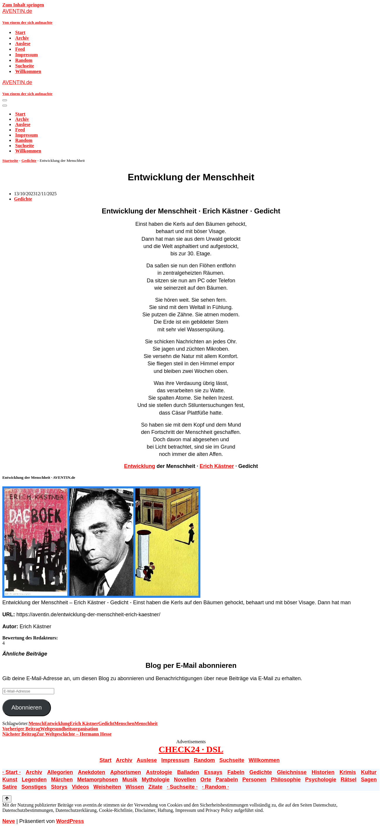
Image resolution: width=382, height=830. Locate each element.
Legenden (34, 780)
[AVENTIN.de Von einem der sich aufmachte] (191, 16)
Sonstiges (34, 787)
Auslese (22, 43)
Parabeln (227, 780)
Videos (80, 787)
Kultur (368, 772)
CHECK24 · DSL (191, 749)
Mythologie (156, 780)
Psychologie (320, 780)
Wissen (135, 787)
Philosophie (286, 780)
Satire (9, 787)
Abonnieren (26, 707)
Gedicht (106, 723)
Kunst (9, 780)
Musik (129, 780)
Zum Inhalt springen (23, 4)
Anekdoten (91, 772)
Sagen (369, 780)
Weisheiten (107, 787)
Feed (20, 49)
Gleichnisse (292, 772)
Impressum (26, 54)
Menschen (124, 723)
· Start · (11, 772)
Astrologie (159, 772)
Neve (8, 821)
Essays (213, 772)
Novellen (185, 780)
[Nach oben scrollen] (6, 798)
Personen (254, 780)
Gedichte (28, 160)
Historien (323, 772)
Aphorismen (125, 772)
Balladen (188, 772)
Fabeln (235, 772)
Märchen (62, 780)
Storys (59, 787)
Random (24, 60)
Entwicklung (139, 466)
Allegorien (60, 772)
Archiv (22, 37)
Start (20, 32)
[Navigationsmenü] (4, 100)
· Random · (215, 787)
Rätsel (349, 780)
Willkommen (28, 71)
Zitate (155, 787)
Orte (205, 780)
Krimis (348, 772)
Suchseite (24, 65)
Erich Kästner (217, 466)
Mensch (36, 723)
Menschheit (146, 723)
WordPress (70, 821)
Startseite (10, 160)
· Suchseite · (182, 787)
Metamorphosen (97, 780)
